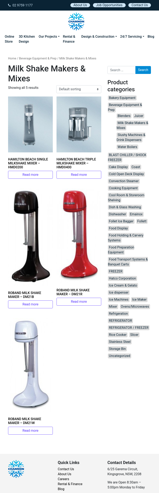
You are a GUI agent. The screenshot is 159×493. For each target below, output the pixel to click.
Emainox (136, 214)
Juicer (138, 116)
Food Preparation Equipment (121, 249)
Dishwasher (117, 214)
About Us (80, 5)
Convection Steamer (124, 181)
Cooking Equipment (123, 188)
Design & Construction (97, 37)
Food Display (118, 228)
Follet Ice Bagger (121, 221)
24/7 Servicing (131, 37)
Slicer (134, 335)
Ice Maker (139, 299)
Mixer (113, 307)
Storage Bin (117, 349)
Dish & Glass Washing (125, 207)
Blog (151, 37)
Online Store (9, 39)
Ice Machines (119, 299)
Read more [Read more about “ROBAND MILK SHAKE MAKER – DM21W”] (31, 431)
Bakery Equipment (122, 98)
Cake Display (118, 167)
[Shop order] (78, 89)
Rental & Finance (69, 39)
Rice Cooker (117, 335)
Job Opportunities (109, 5)
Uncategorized (119, 356)
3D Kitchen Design (27, 39)
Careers (63, 479)
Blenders (124, 116)
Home (12, 58)
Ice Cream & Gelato (123, 285)
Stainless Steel (120, 342)
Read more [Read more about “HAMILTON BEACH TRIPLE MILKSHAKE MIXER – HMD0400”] (79, 175)
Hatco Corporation (122, 278)
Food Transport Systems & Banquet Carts (128, 261)
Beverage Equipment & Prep (38, 58)
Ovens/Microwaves (135, 307)
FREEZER (115, 271)
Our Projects (48, 37)
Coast (135, 167)
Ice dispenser (119, 292)
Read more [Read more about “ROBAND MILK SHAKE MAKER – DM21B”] (31, 304)
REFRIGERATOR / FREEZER (128, 328)
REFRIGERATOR (120, 321)
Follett (142, 221)
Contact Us (139, 5)
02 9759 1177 (20, 5)
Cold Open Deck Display (126, 174)
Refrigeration (118, 314)
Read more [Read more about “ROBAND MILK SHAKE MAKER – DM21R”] (79, 302)
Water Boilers (127, 147)
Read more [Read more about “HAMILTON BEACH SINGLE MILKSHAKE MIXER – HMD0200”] (31, 175)
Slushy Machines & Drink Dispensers (131, 137)
